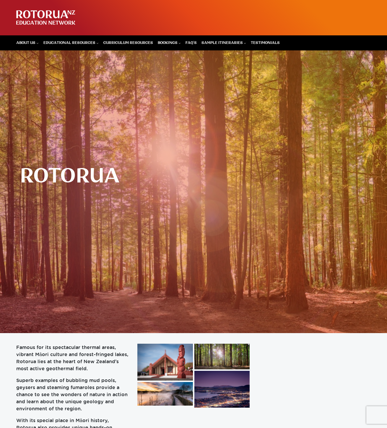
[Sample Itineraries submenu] (245, 43)
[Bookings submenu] (179, 43)
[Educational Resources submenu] (97, 43)
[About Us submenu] (37, 43)
